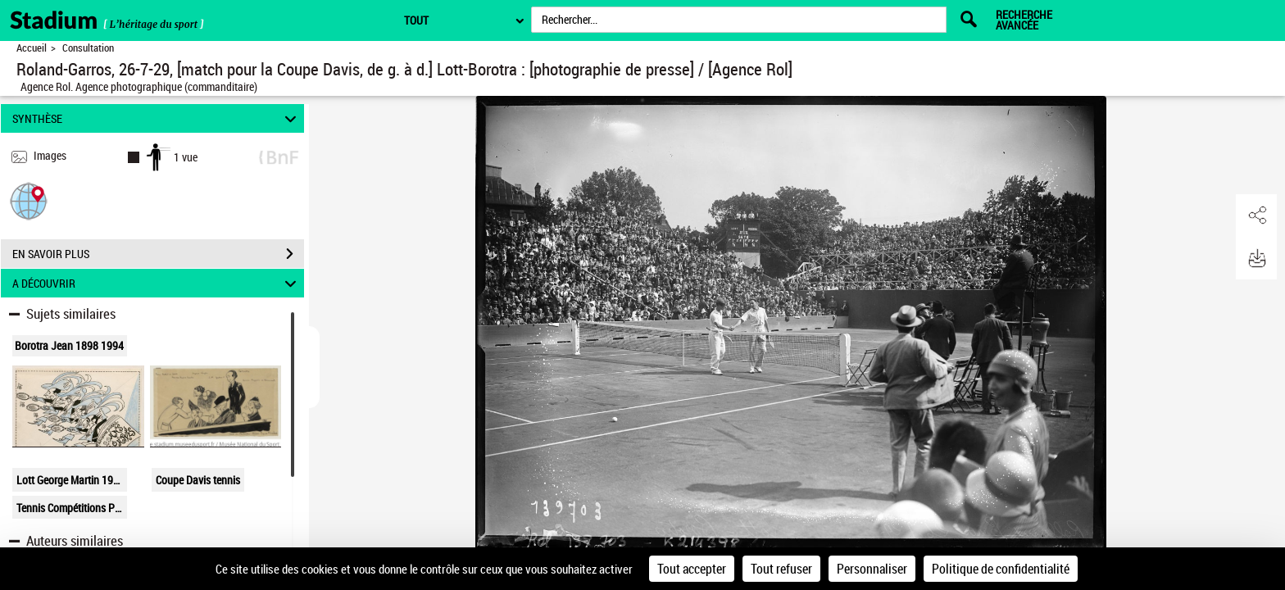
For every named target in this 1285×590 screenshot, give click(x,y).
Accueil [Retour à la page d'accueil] (31, 48)
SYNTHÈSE (157, 118)
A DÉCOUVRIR (157, 283)
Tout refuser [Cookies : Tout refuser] (781, 569)
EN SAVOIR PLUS (158, 254)
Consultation (88, 48)
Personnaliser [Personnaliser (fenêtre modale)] (872, 569)
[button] (28, 200)
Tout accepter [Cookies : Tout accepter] (691, 569)
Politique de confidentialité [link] (1000, 569)
